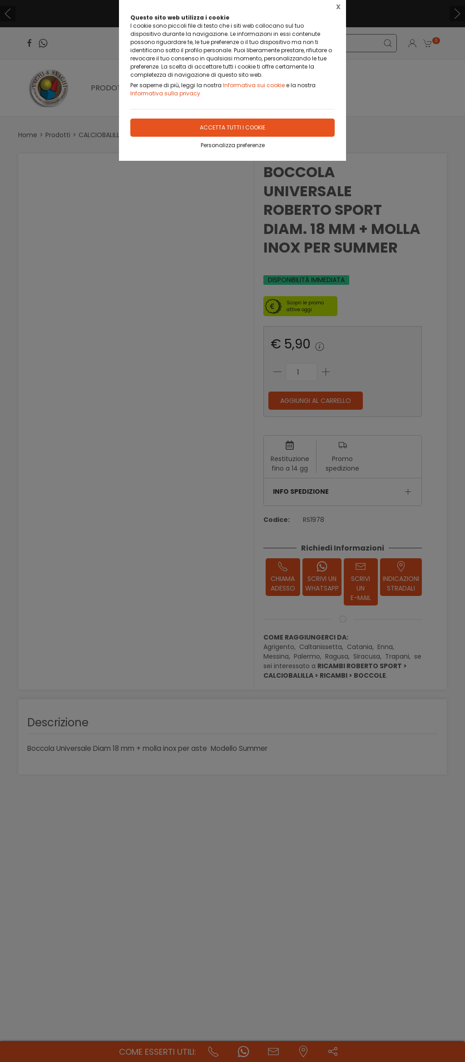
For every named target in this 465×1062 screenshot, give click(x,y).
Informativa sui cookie (254, 85)
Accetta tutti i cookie (232, 127)
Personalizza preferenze (233, 145)
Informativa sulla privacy (165, 93)
